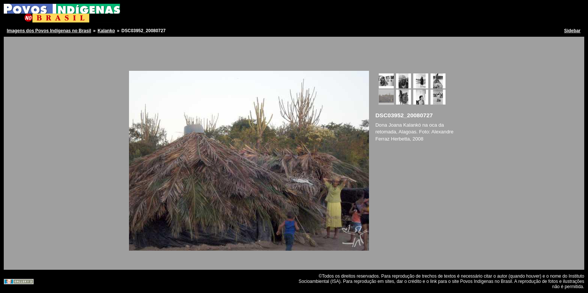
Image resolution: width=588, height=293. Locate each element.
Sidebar (572, 30)
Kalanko (106, 30)
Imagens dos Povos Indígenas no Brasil (49, 30)
